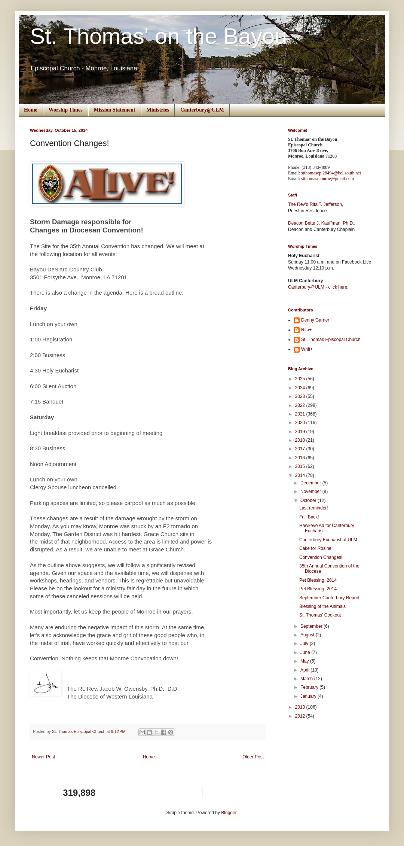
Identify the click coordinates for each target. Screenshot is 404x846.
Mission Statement (114, 110)
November (311, 491)
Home (30, 110)
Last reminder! (313, 508)
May (305, 661)
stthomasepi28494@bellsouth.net (331, 173)
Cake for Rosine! (316, 548)
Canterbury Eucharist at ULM (328, 539)
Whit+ (307, 349)
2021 (300, 414)
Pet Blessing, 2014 (318, 580)
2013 (300, 707)
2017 (300, 448)
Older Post (253, 757)
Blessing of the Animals (322, 606)
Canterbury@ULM (202, 110)
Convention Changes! (320, 557)
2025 (300, 378)
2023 (300, 396)
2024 (300, 387)
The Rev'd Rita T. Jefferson (315, 204)
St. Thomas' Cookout (320, 615)
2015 (300, 466)
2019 (300, 431)
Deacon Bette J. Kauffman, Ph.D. (321, 223)
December (311, 483)
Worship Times (66, 110)
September (312, 626)
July (305, 643)
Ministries (158, 110)
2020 (300, 422)
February (309, 687)
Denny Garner (315, 320)
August (308, 634)
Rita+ (306, 329)
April (305, 670)
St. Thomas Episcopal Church (331, 339)
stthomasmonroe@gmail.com (327, 178)
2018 (300, 440)
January (309, 696)
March (307, 678)
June (305, 652)
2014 (300, 475)
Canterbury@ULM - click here (317, 287)
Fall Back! (309, 517)
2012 (300, 716)
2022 (300, 405)
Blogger (228, 812)
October (309, 500)
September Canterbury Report (329, 597)
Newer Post (43, 757)
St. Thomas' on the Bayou (158, 36)
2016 (300, 457)
